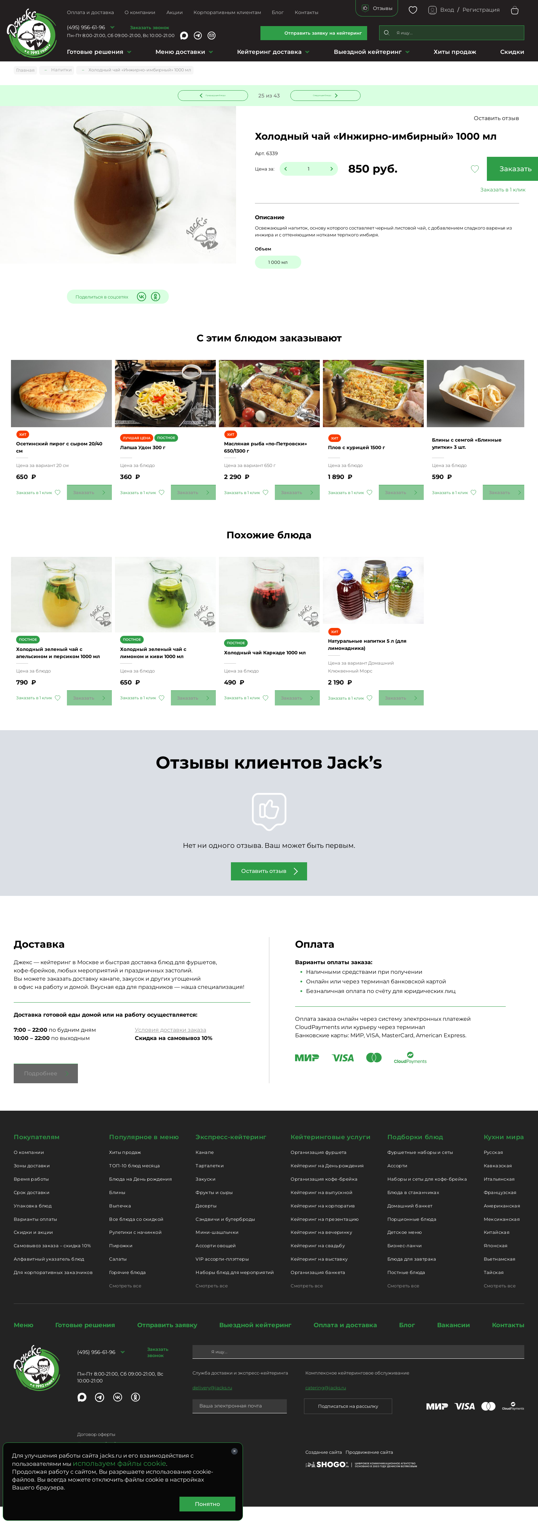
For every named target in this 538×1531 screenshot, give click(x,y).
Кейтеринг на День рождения (327, 1190)
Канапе (205, 1177)
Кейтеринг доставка (269, 51)
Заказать (473, 170)
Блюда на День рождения (140, 1203)
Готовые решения (95, 51)
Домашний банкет (410, 1230)
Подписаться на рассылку (348, 1430)
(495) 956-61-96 (86, 27)
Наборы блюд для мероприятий (235, 1296)
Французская (500, 1216)
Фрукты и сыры (214, 1216)
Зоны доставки (32, 1190)
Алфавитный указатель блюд (49, 1283)
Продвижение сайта (369, 1477)
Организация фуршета (319, 1177)
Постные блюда (406, 1296)
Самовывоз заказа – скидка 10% (52, 1270)
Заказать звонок (149, 27)
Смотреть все (125, 1310)
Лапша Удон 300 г (150, 460)
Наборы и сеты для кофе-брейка (427, 1203)
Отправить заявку (167, 1349)
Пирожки (120, 1270)
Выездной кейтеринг (368, 51)
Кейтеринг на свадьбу (318, 1270)
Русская (493, 1177)
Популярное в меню (144, 1161)
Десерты (206, 1230)
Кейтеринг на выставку (319, 1283)
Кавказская (498, 1190)
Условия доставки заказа (170, 1054)
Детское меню (404, 1257)
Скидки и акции (33, 1257)
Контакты (306, 12)
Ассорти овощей (216, 1270)
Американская (502, 1230)
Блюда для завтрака (411, 1283)
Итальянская (499, 1203)
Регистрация (481, 10)
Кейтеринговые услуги (331, 1161)
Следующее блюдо (321, 95)
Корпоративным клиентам (227, 12)
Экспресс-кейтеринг (231, 1161)
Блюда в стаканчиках (413, 1216)
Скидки (512, 51)
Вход (447, 10)
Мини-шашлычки (217, 1257)
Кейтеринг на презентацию (325, 1243)
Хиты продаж (455, 51)
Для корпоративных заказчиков (53, 1296)
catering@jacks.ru (325, 1412)
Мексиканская (502, 1243)
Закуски (205, 1203)
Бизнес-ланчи (404, 1270)
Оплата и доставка (90, 12)
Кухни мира (504, 1161)
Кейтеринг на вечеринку (321, 1257)
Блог (278, 12)
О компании (140, 12)
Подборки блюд (415, 1161)
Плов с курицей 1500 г (364, 460)
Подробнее (40, 1098)
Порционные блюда (411, 1243)
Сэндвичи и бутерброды (225, 1243)
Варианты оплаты (35, 1243)
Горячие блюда (127, 1296)
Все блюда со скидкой (136, 1243)
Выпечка (120, 1230)
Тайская (494, 1296)
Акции (174, 12)
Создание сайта (323, 1477)
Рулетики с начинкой (135, 1257)
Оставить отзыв (496, 119)
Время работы (31, 1203)
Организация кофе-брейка (324, 1203)
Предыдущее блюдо (217, 95)
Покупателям (37, 1161)
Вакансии (453, 1349)
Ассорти (397, 1190)
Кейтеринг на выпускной (321, 1216)
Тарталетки (210, 1190)
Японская (496, 1270)
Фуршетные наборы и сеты (420, 1177)
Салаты (118, 1283)
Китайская (497, 1257)
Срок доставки (31, 1216)
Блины (117, 1216)
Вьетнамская (500, 1283)
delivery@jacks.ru (212, 1412)
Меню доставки (180, 51)
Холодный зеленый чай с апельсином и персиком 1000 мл (57, 673)
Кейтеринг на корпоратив (323, 1230)
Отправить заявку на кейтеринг (323, 33)
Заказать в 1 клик (472, 191)
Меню (23, 1349)
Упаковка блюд (32, 1230)
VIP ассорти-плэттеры (222, 1283)
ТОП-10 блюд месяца (134, 1190)
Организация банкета (318, 1296)
